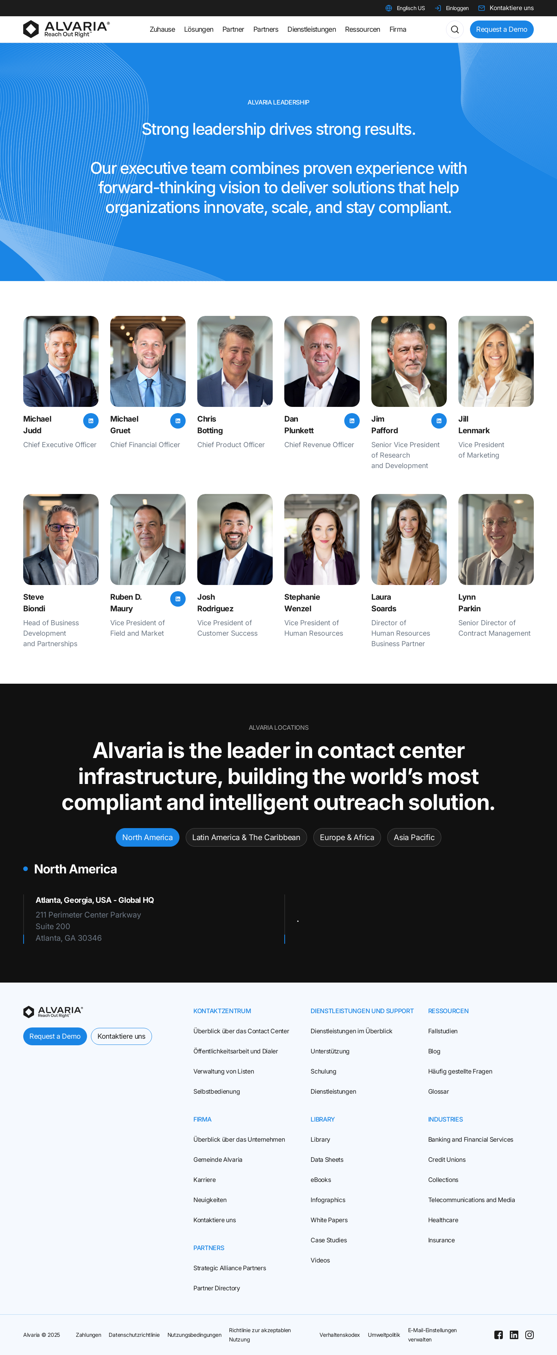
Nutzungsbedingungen (194, 1334)
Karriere (204, 1179)
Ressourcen (362, 29)
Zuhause (162, 29)
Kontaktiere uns (121, 1036)
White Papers (329, 1220)
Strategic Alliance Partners (229, 1268)
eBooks (321, 1179)
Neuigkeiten (209, 1200)
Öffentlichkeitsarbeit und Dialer (235, 1051)
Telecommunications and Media (471, 1200)
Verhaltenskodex (340, 1334)
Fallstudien (443, 1031)
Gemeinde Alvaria (218, 1159)
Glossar (438, 1091)
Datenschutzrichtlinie (134, 1334)
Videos (320, 1260)
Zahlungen (88, 1334)
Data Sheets (327, 1159)
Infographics (328, 1200)
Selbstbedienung (216, 1091)
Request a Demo (502, 29)
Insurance (441, 1240)
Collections (443, 1179)
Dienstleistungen (333, 1091)
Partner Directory (216, 1288)
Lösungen (198, 29)
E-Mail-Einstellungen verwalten (432, 1335)
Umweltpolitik (384, 1334)
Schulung (323, 1071)
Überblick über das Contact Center (241, 1031)
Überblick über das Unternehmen (239, 1139)
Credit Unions (447, 1159)
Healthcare (443, 1220)
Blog (434, 1051)
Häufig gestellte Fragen (460, 1071)
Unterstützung (330, 1051)
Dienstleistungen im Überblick (352, 1031)
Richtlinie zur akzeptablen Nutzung (260, 1335)
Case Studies (329, 1240)
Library (320, 1139)
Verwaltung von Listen (223, 1071)
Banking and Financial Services (470, 1139)
